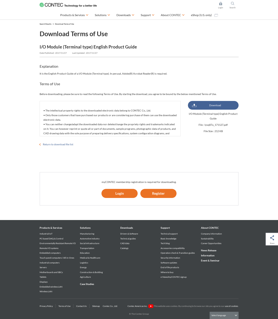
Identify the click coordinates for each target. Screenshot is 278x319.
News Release (208, 250)
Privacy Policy (46, 306)
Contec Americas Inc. (140, 306)
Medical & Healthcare (90, 257)
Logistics (84, 262)
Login (119, 193)
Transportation (87, 248)
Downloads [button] (125, 14)
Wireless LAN (46, 291)
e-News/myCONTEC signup (174, 277)
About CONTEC (210, 227)
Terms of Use (64, 306)
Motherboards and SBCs (51, 272)
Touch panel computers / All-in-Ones (57, 257)
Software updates (169, 262)
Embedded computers (50, 253)
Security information (170, 257)
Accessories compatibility (173, 248)
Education (85, 253)
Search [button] (234, 5)
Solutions (85, 227)
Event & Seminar (210, 260)
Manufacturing (87, 233)
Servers (43, 267)
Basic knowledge (168, 238)
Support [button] (147, 14)
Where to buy (167, 272)
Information (208, 255)
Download (215, 105)
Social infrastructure (89, 243)
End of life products (170, 267)
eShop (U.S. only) (204, 15)
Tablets (43, 277)
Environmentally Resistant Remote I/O (58, 243)
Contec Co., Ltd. (110, 306)
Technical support (169, 233)
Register (158, 193)
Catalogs (124, 248)
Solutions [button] (102, 14)
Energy (83, 267)
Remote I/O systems (49, 248)
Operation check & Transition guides (178, 253)
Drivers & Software (129, 233)
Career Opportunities (211, 243)
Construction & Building (91, 272)
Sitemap (96, 306)
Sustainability (207, 238)
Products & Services (51, 227)
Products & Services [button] (74, 14)
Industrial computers (50, 262)
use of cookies (231, 306)
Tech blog (165, 243)
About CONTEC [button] (173, 14)
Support (165, 227)
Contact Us (81, 306)
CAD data (124, 243)
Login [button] (222, 5)
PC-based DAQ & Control (51, 238)
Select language (218, 315)
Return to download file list (58, 144)
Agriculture (85, 277)
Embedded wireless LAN (51, 286)
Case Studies (87, 284)
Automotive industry (89, 238)
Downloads (126, 227)
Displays (44, 281)
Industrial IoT (46, 233)
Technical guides (128, 238)
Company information (211, 233)
